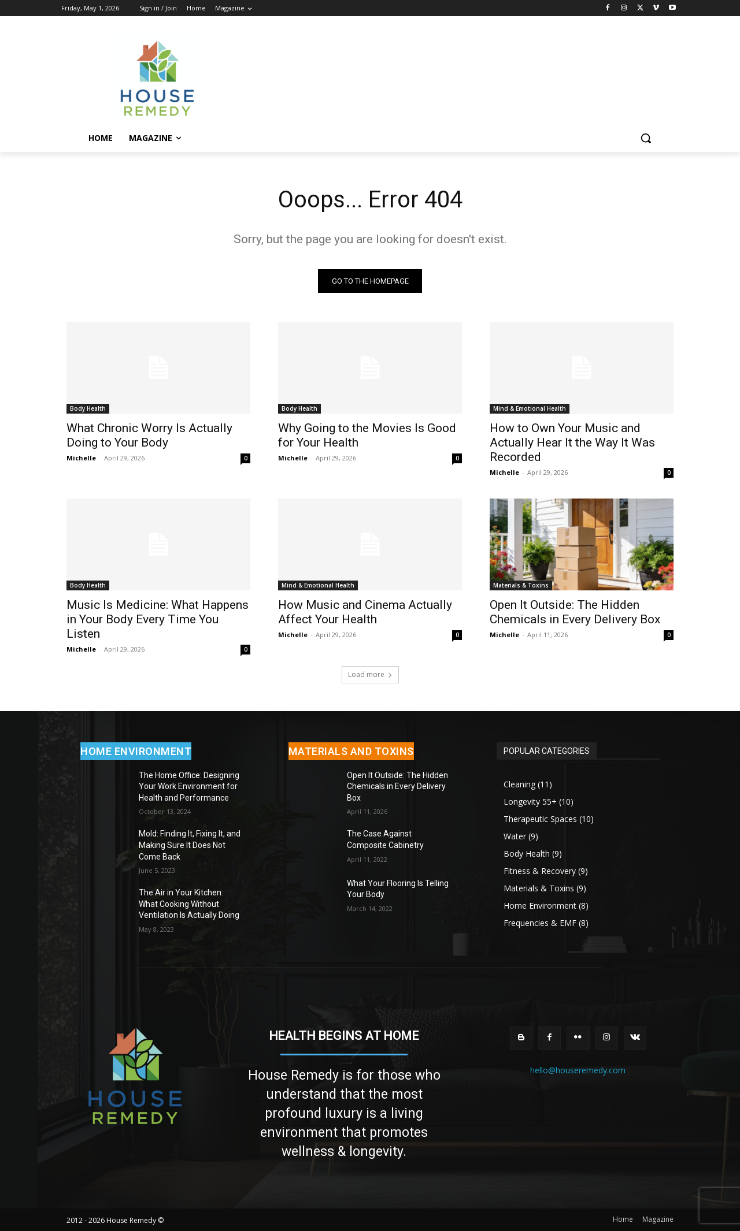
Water (515, 836)
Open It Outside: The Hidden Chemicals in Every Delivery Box (575, 612)
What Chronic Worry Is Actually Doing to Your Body (149, 435)
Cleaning (519, 784)
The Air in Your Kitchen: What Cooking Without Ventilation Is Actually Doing (189, 904)
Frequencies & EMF (540, 922)
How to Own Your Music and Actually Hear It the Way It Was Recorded (572, 442)
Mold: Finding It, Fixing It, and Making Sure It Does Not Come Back (189, 845)
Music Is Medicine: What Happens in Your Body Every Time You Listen (157, 619)
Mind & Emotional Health (529, 408)
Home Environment (540, 905)
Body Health (88, 408)
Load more (370, 674)
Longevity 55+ (530, 801)
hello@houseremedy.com (578, 1070)
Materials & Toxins (521, 585)
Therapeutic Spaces (540, 818)
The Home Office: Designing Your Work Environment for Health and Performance (189, 786)
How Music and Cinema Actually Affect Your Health (365, 612)
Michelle (81, 457)
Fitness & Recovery (540, 870)
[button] (646, 138)
